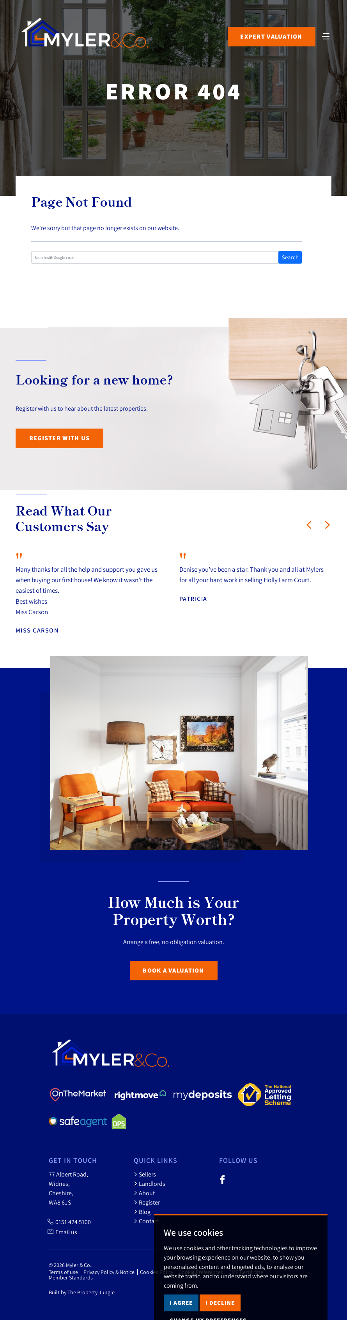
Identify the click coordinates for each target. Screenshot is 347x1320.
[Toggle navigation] (325, 35)
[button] (309, 525)
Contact (146, 1221)
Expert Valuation (271, 36)
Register (147, 1202)
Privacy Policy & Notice (109, 1272)
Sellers (145, 1174)
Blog (142, 1211)
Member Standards (71, 1277)
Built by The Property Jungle (82, 1292)
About (144, 1193)
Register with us (59, 438)
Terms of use (63, 1272)
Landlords (149, 1183)
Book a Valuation (173, 970)
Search (290, 257)
